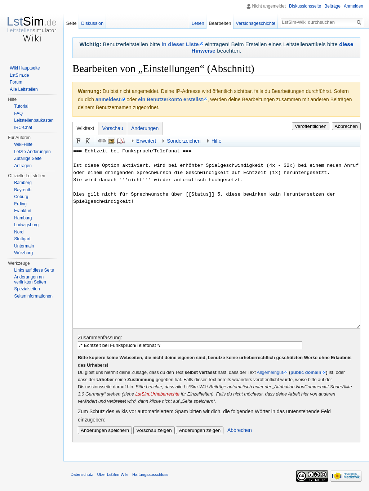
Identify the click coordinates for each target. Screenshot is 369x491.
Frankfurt (22, 210)
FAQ (18, 113)
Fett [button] (78, 141)
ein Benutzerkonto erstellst (170, 99)
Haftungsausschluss (150, 474)
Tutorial (21, 106)
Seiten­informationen (33, 296)
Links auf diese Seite (34, 270)
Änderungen (145, 128)
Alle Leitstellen (23, 89)
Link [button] (102, 141)
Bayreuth (22, 189)
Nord (18, 232)
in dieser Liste (180, 44)
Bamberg (23, 182)
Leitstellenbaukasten (33, 120)
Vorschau (112, 128)
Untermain (24, 246)
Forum (16, 82)
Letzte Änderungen (32, 151)
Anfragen (23, 165)
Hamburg (23, 217)
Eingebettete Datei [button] (111, 141)
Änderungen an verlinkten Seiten (30, 279)
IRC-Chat (23, 127)
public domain (305, 372)
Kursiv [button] (88, 141)
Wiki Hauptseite (25, 68)
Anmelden (353, 6)
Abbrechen (346, 126)
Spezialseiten (27, 288)
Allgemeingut (270, 372)
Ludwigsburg (26, 224)
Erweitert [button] (146, 141)
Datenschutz (82, 474)
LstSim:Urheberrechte (157, 394)
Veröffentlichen (310, 126)
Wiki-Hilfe (23, 144)
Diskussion (92, 23)
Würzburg (23, 252)
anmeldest (107, 99)
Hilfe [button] (217, 141)
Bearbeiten (220, 23)
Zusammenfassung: (100, 337)
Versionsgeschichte (255, 23)
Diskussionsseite (305, 6)
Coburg (21, 196)
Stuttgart (22, 238)
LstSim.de (19, 75)
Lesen (198, 23)
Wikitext (85, 128)
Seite (71, 23)
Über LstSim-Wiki (112, 474)
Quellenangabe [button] (120, 141)
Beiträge (332, 6)
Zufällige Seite (27, 158)
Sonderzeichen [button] (183, 141)
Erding (20, 203)
